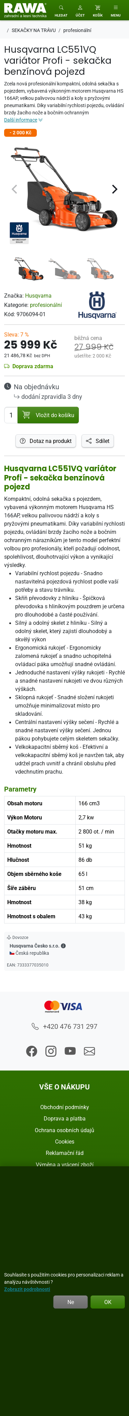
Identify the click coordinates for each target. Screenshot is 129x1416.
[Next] (113, 189)
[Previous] (15, 189)
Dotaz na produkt (46, 440)
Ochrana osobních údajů (64, 1130)
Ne (70, 1302)
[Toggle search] (61, 10)
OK (107, 1302)
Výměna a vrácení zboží (65, 1164)
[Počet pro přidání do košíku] (11, 415)
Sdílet (97, 440)
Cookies (64, 1141)
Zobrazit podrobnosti (27, 1289)
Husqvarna (38, 295)
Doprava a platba (65, 1118)
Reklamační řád (65, 1152)
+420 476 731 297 (64, 1026)
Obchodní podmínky (64, 1107)
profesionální (46, 304)
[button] (80, 10)
